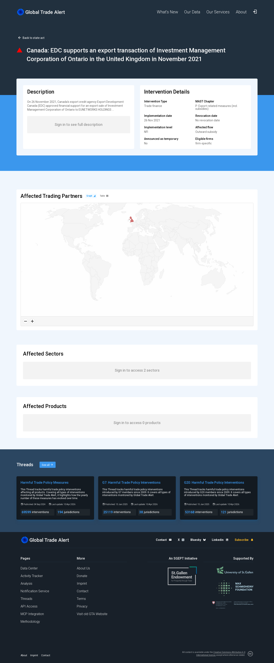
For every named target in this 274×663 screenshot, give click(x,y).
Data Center (29, 568)
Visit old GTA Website (92, 614)
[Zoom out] (25, 321)
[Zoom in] (32, 321)
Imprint (82, 583)
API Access (29, 606)
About (24, 655)
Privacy (82, 606)
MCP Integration (32, 614)
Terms (81, 599)
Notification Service (35, 591)
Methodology (30, 622)
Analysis (26, 583)
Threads (26, 599)
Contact (82, 591)
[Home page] (44, 12)
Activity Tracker (32, 576)
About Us (83, 568)
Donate (82, 576)
